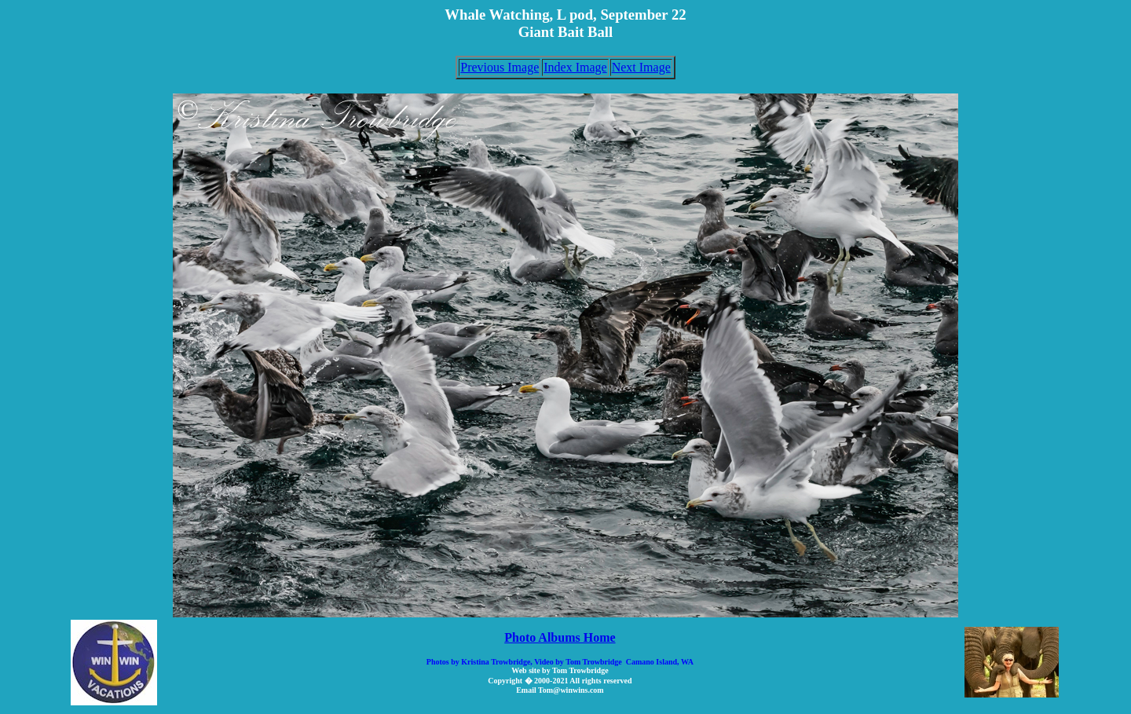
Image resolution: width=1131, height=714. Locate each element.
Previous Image (499, 67)
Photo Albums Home (559, 637)
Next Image (641, 67)
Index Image (575, 67)
